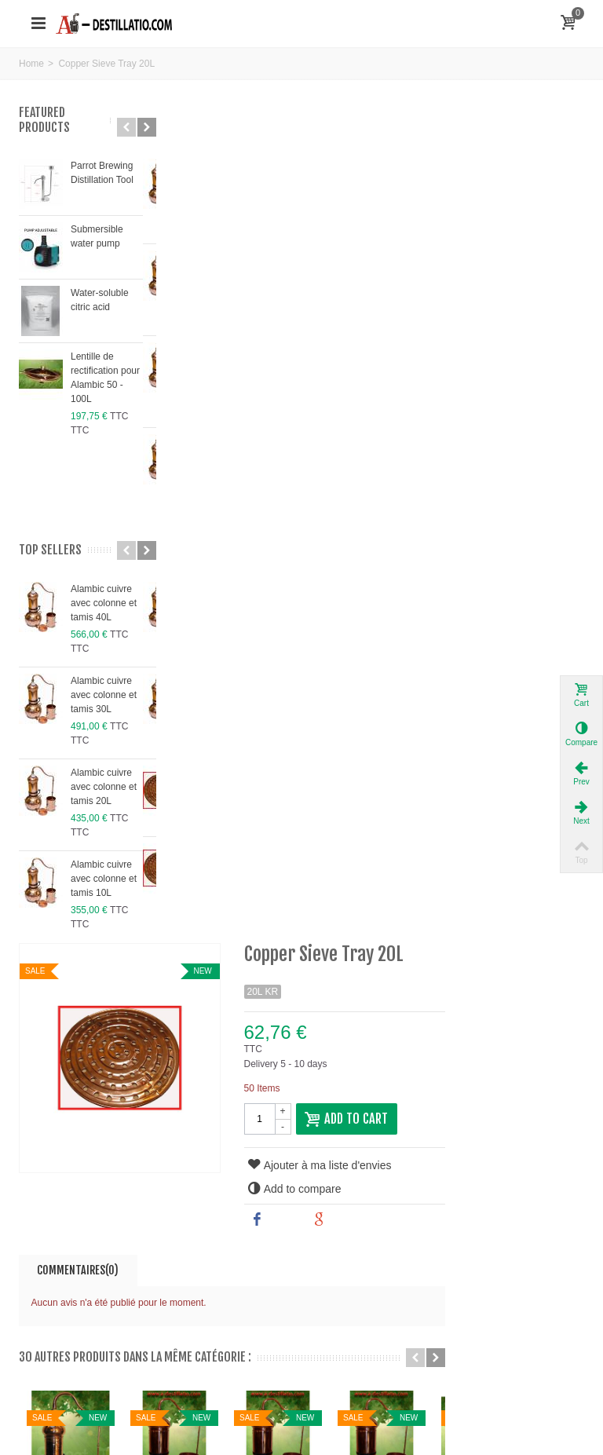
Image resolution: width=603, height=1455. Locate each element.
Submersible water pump (97, 236)
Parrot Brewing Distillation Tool (102, 172)
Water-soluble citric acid (100, 300)
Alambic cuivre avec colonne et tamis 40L (104, 603)
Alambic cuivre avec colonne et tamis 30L (104, 695)
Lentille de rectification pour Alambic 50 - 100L (105, 377)
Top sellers (50, 550)
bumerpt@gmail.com (108, 1137)
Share (417, 377)
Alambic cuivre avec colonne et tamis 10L (104, 878)
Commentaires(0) (225, 427)
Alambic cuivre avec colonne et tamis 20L (104, 786)
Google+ (485, 377)
